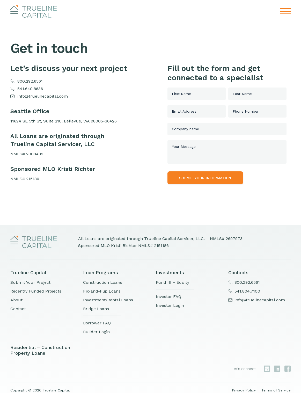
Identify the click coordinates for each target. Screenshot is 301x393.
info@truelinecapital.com (42, 96)
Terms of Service (276, 390)
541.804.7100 (247, 291)
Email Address (184, 111)
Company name (185, 129)
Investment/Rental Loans (108, 299)
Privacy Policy (244, 390)
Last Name (242, 94)
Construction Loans (102, 282)
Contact (18, 308)
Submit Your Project (30, 282)
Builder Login (96, 331)
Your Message (184, 146)
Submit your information (205, 178)
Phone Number (246, 111)
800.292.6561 (30, 81)
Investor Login (170, 305)
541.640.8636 (30, 88)
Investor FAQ (168, 296)
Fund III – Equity (172, 282)
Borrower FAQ (97, 323)
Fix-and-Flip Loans (102, 291)
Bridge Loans (96, 308)
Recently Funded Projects (35, 291)
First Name (181, 94)
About (16, 299)
